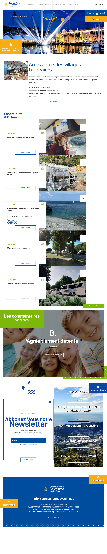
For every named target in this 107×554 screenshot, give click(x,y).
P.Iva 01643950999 (72, 534)
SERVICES (48, 4)
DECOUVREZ (78, 409)
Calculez (96, 18)
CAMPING (33, 4)
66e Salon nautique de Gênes (79, 461)
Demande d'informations (10, 50)
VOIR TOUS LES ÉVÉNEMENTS (98, 395)
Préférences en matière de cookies (63, 537)
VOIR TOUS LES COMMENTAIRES (53, 362)
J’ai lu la (29, 451)
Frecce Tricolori (78, 398)
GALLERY (68, 4)
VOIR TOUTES (53, 101)
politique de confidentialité (31, 451)
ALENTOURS (56, 4)
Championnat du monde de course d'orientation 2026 (78, 418)
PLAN (74, 4)
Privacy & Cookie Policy (39, 537)
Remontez (9, 531)
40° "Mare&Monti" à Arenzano (78, 439)
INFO (63, 4)
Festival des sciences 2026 (78, 480)
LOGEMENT (41, 4)
